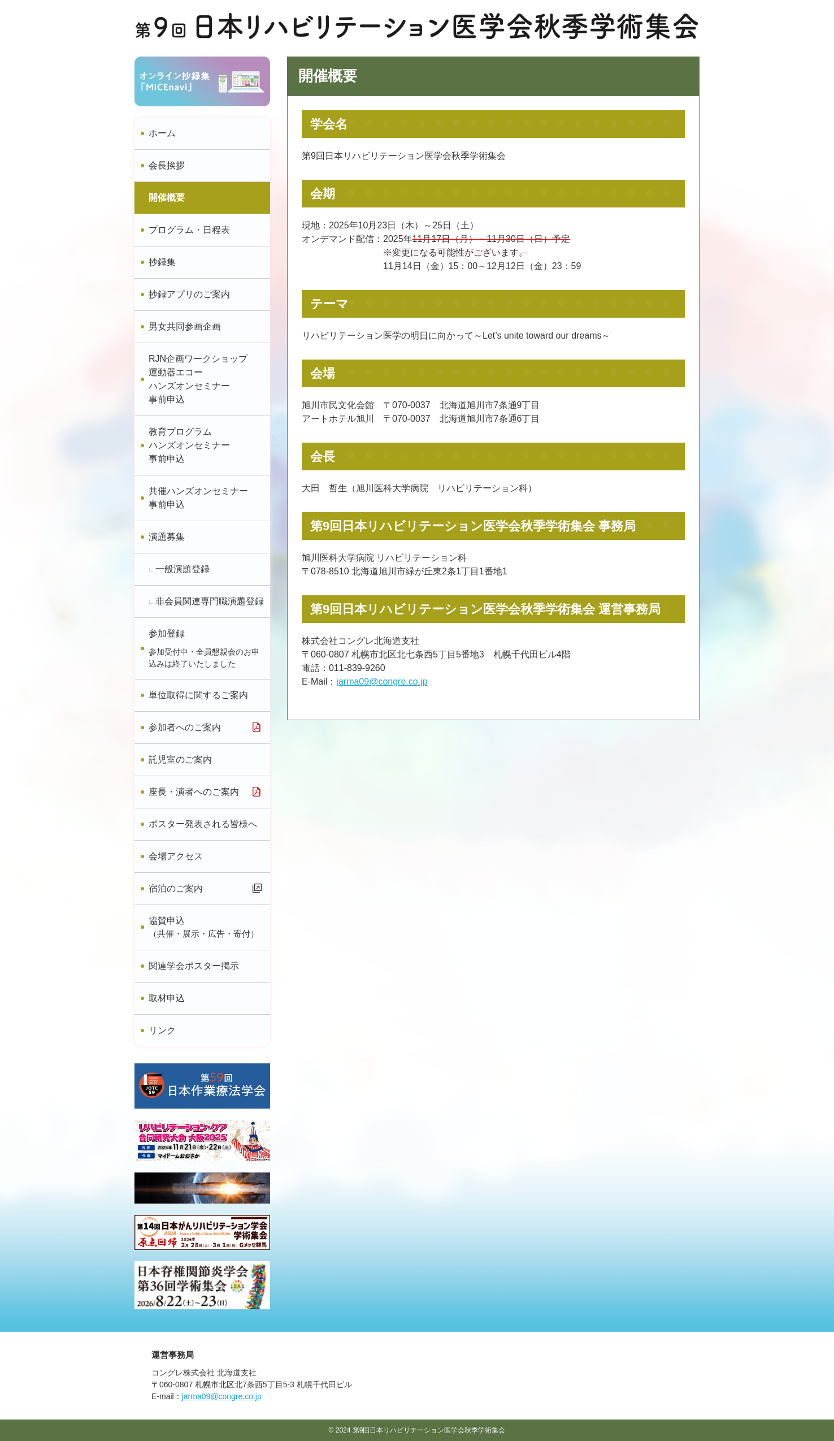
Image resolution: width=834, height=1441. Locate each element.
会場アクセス (176, 856)
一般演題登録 (182, 569)
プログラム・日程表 (189, 230)
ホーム (162, 133)
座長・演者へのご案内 (194, 792)
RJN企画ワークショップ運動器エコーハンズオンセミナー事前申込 (198, 379)
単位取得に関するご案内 (198, 695)
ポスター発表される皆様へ (203, 824)
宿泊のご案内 (176, 888)
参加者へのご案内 (185, 727)
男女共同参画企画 (185, 326)
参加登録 (205, 649)
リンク (162, 1030)
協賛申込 (205, 928)
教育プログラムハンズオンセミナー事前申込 (189, 445)
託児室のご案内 (180, 759)
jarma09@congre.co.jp (381, 681)
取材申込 (167, 998)
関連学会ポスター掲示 (194, 966)
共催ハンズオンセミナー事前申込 (198, 497)
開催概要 (167, 197)
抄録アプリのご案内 (189, 294)
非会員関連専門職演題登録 (209, 601)
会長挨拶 (167, 165)
